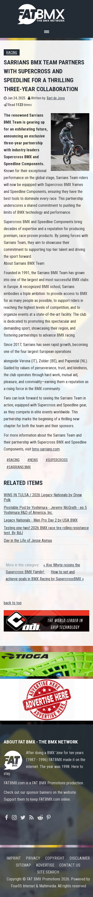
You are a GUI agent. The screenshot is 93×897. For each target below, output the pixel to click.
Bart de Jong (56, 98)
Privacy (33, 858)
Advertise (45, 865)
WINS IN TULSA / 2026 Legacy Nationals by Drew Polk (43, 497)
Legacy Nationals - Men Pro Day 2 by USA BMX (41, 520)
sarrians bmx (20, 467)
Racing (11, 53)
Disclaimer (79, 858)
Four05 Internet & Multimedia (33, 886)
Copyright (54, 858)
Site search (48, 872)
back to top (13, 603)
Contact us (69, 865)
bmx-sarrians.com (46, 449)
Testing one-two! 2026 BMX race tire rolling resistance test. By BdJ (46, 530)
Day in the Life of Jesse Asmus (28, 540)
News (34, 460)
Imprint (13, 858)
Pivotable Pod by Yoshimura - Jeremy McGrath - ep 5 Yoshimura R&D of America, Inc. (45, 510)
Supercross (58, 460)
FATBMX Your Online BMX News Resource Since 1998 (46, 13)
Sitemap (23, 865)
